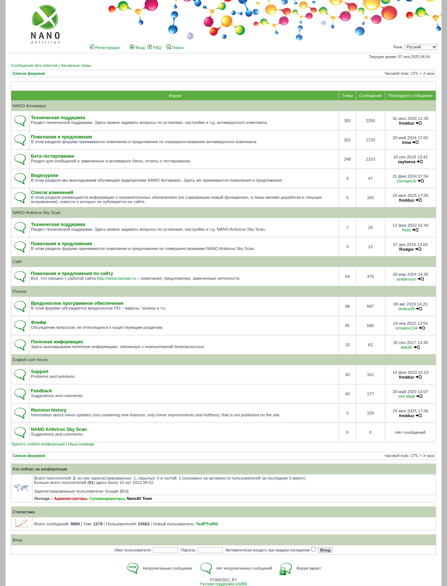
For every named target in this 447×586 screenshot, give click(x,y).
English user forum (30, 359)
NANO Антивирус (30, 106)
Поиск (175, 47)
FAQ (154, 47)
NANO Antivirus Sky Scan (37, 212)
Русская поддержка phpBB (223, 584)
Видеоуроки (45, 175)
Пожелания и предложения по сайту (72, 273)
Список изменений (52, 192)
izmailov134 (406, 328)
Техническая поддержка (58, 117)
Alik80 (406, 347)
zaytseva (406, 161)
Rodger (406, 249)
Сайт (18, 261)
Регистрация (105, 47)
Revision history (49, 410)
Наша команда (81, 444)
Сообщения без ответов (34, 65)
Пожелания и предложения (61, 137)
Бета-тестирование (52, 156)
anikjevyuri (406, 279)
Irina (406, 142)
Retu (406, 230)
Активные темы (76, 65)
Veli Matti (406, 396)
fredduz (406, 123)
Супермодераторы (107, 499)
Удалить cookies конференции (38, 444)
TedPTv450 (207, 524)
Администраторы (70, 499)
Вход (137, 47)
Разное (20, 291)
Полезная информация (57, 341)
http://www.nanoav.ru (116, 278)
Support (39, 371)
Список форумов (29, 74)
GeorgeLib (406, 181)
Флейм (38, 322)
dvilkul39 (406, 309)
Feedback (41, 390)
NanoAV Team (139, 499)
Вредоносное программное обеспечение (77, 303)
